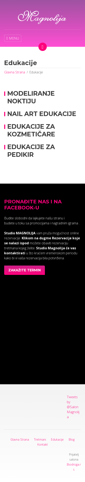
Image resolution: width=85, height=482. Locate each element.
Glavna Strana (14, 72)
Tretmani (40, 439)
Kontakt (42, 444)
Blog (72, 439)
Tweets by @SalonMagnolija (73, 407)
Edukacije (57, 439)
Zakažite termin (24, 270)
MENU (12, 38)
